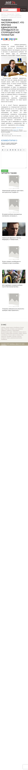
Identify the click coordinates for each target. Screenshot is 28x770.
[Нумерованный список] (21, 150)
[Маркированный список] (18, 150)
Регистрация (14, 7)
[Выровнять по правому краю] (15, 150)
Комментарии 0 (9, 140)
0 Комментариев (7, 135)
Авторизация (5, 7)
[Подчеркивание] (7, 150)
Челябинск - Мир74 (14, 344)
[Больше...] (24, 150)
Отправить (4, 170)
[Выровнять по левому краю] (10, 150)
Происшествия (10, 14)
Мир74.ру (3, 14)
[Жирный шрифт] (3, 150)
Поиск (23, 10)
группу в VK (15, 129)
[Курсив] (5, 150)
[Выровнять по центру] (13, 150)
